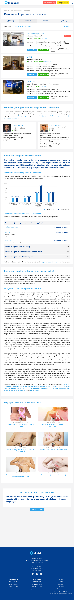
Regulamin (60, 589)
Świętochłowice (33, 386)
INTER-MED (31, 82)
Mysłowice (43, 386)
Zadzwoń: (59, 50)
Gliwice (55, 388)
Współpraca (37, 582)
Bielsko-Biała (34, 390)
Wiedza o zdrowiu (13, 582)
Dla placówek (63, 3)
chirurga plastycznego (11, 118)
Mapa (66, 26)
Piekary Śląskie (16, 388)
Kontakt (60, 584)
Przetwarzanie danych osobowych (61, 594)
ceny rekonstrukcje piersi (49, 262)
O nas (61, 582)
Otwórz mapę (37, 509)
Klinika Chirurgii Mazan (35, 34)
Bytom (60, 386)
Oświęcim (62, 388)
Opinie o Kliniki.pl (13, 586)
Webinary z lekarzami (13, 584)
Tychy (24, 388)
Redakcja (61, 586)
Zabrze (29, 388)
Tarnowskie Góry (46, 388)
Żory (68, 388)
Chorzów (67, 384)
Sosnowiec (7, 386)
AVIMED (29, 57)
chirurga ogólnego (23, 116)
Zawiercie (7, 390)
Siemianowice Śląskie (20, 386)
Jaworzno (36, 388)
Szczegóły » (31, 50)
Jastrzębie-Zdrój (21, 390)
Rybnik (13, 390)
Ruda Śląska (52, 386)
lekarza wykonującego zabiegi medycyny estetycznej (50, 116)
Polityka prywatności (60, 591)
